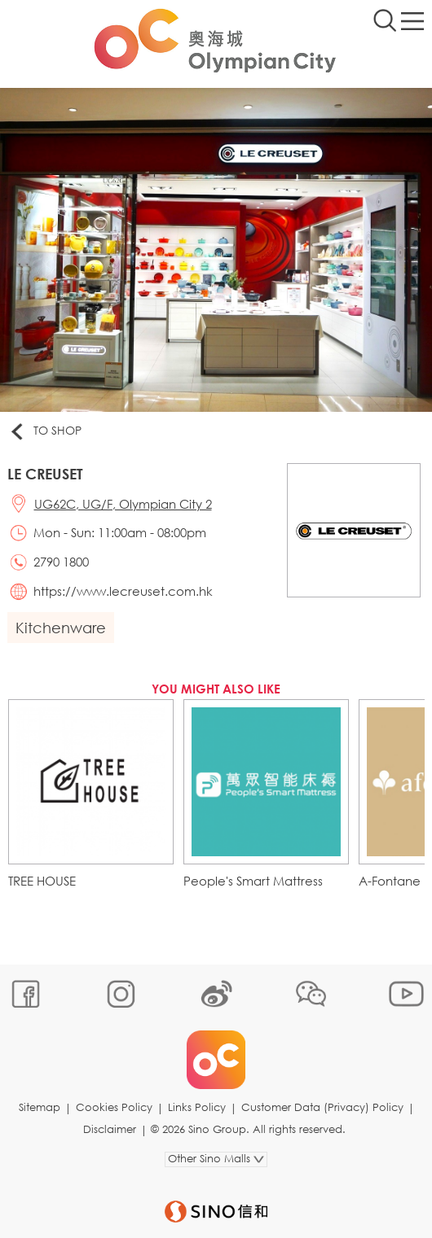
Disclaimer (109, 1129)
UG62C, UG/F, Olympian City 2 (123, 504)
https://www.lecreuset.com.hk (123, 591)
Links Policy (197, 1107)
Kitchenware (60, 627)
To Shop (45, 431)
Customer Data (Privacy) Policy (322, 1107)
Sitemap (39, 1107)
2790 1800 (61, 561)
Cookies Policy (114, 1107)
